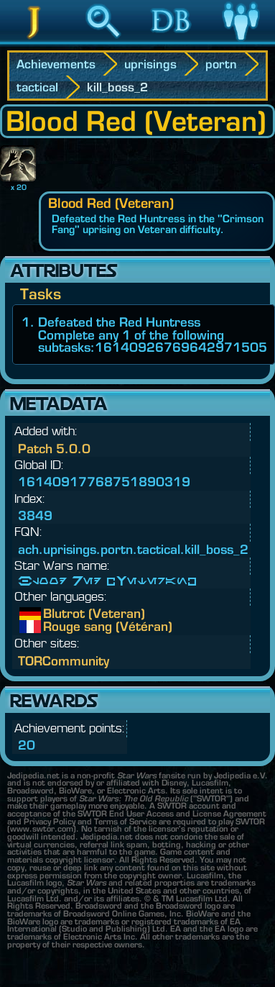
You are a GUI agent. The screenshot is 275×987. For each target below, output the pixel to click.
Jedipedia (34, 42)
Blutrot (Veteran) (54, 613)
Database (172, 42)
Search (103, 42)
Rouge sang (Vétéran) (54, 626)
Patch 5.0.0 (54, 448)
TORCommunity (63, 660)
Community (240, 42)
